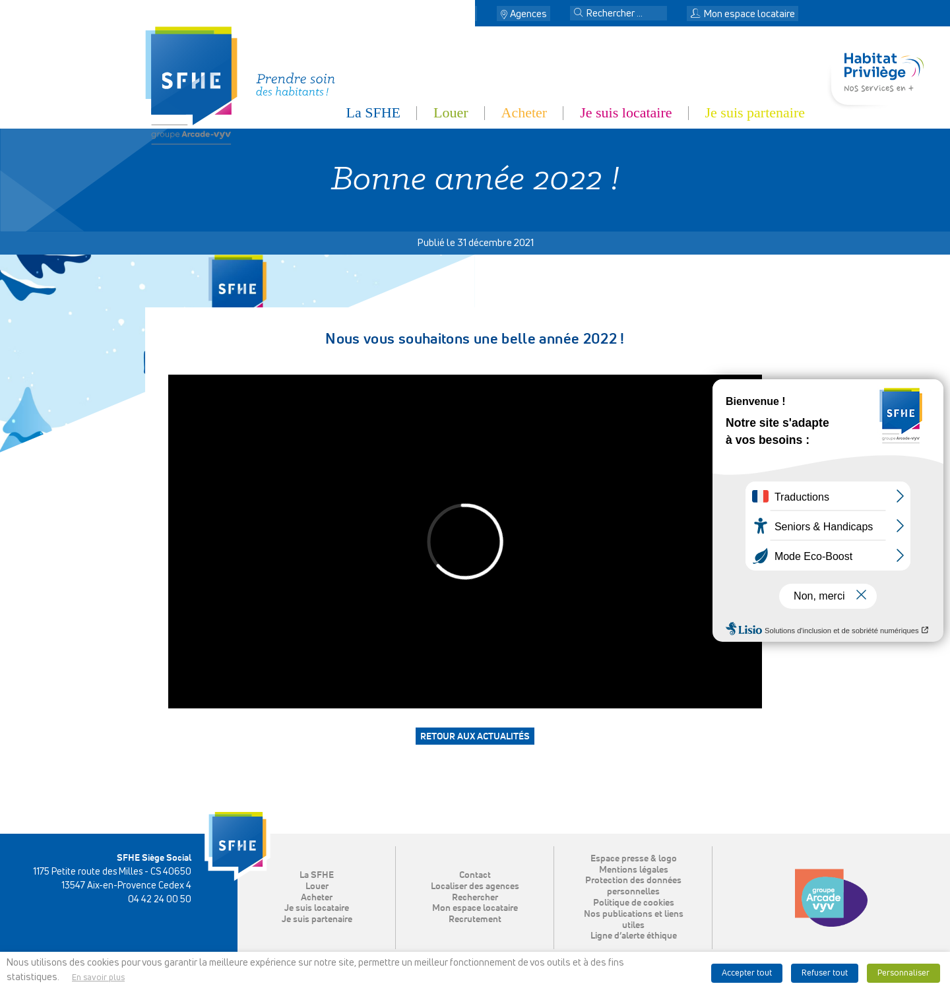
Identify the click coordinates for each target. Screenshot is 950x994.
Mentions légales (633, 870)
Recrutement (475, 919)
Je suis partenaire (755, 112)
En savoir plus (98, 978)
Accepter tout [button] (747, 973)
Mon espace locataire (742, 14)
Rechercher (475, 897)
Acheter (524, 112)
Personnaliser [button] (903, 973)
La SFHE (373, 112)
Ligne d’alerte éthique (633, 936)
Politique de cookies (633, 903)
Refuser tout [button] (825, 973)
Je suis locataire (626, 112)
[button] (578, 13)
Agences (528, 14)
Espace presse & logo (633, 858)
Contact (457, 14)
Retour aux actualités (475, 736)
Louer (450, 112)
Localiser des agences (475, 886)
